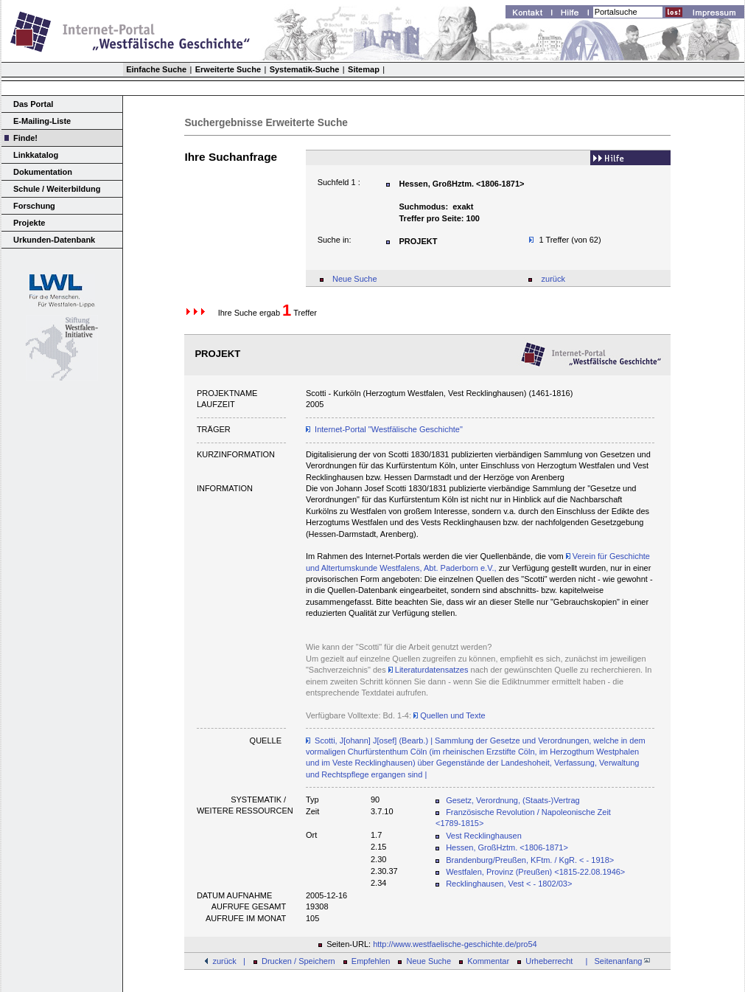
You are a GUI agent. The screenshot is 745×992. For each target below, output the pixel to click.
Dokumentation (42, 171)
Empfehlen (371, 961)
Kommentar (488, 961)
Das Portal (33, 104)
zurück (553, 278)
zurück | (228, 961)
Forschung (34, 205)
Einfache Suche (156, 69)
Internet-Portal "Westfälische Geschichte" (389, 429)
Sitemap (364, 69)
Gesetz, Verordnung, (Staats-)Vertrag (513, 800)
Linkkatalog (35, 154)
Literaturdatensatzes (428, 669)
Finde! (25, 137)
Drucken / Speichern (298, 961)
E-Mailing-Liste (42, 121)
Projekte (29, 222)
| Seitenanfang (615, 961)
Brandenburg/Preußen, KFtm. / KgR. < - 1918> (530, 860)
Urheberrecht (549, 961)
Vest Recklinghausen (484, 835)
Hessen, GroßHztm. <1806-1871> (507, 847)
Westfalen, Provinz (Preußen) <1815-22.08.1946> (535, 871)
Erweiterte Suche (228, 69)
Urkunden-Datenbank (54, 239)
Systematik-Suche (305, 69)
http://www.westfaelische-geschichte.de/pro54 (455, 944)
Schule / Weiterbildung (56, 188)
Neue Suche (354, 278)
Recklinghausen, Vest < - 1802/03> (509, 883)
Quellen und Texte (449, 715)
